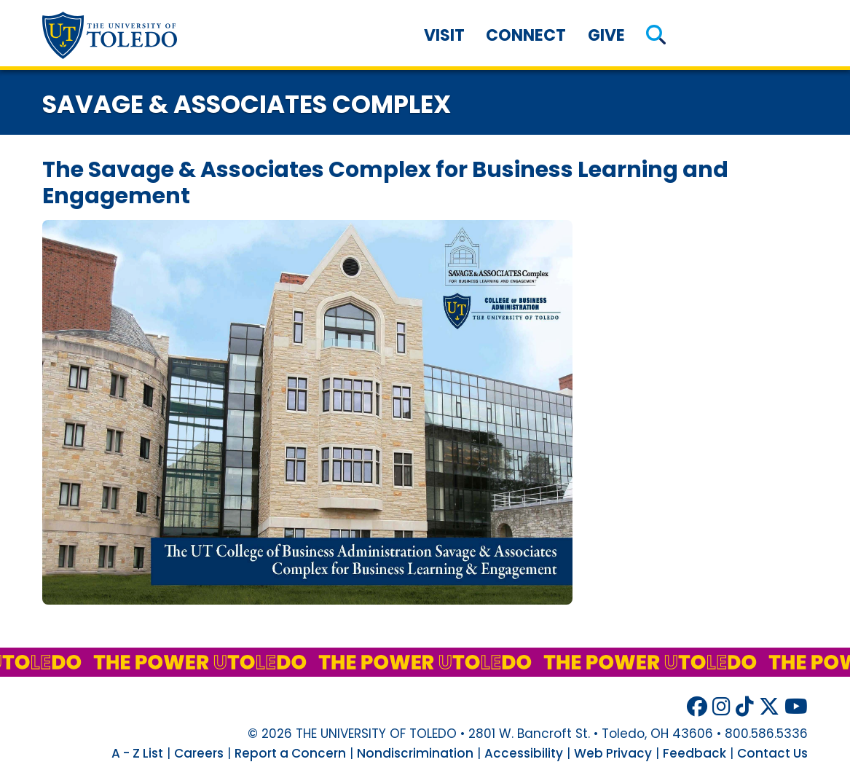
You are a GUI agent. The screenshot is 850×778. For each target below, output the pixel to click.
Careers (199, 753)
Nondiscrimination (415, 753)
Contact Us (772, 753)
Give (606, 35)
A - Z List (137, 753)
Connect (526, 35)
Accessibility (523, 753)
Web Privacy (613, 753)
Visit (444, 35)
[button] (656, 35)
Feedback (694, 753)
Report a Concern (290, 753)
